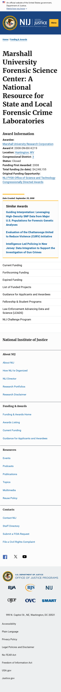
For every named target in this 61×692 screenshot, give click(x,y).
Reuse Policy (10, 498)
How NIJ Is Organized (15, 370)
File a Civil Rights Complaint (19, 541)
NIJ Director (9, 378)
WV (32, 152)
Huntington (22, 152)
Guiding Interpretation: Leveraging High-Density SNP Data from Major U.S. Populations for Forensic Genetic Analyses (29, 218)
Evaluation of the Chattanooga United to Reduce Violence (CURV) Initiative (29, 234)
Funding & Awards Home (17, 414)
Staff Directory (11, 525)
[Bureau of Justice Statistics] (30, 592)
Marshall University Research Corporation (28, 144)
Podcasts (8, 466)
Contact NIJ (9, 517)
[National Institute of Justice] (49, 590)
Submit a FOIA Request (16, 533)
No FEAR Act (9, 654)
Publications (10, 474)
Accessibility (9, 623)
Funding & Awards (18, 39)
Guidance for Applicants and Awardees (25, 438)
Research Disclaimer (14, 394)
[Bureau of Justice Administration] (12, 590)
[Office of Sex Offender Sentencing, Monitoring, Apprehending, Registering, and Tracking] (49, 603)
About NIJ (8, 362)
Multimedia (9, 490)
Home (5, 39)
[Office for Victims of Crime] (30, 603)
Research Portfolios (14, 386)
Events (6, 458)
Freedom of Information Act (17, 662)
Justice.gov (8, 678)
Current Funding (12, 430)
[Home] (33, 23)
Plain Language (10, 631)
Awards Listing (11, 422)
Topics (6, 482)
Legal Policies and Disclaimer (18, 647)
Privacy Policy (9, 639)
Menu (53, 23)
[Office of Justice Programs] (10, 23)
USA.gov (6, 670)
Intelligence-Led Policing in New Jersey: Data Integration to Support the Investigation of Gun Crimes (30, 248)
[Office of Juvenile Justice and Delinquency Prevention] (12, 603)
